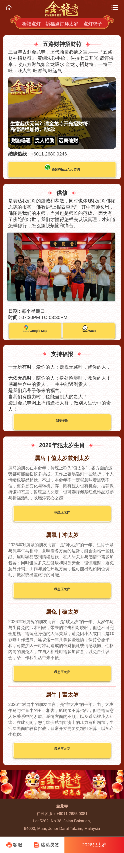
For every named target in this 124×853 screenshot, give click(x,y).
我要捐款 (62, 420)
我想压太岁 (62, 512)
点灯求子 (92, 23)
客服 (14, 845)
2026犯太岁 (94, 844)
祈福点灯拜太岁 (62, 23)
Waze (89, 329)
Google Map (35, 329)
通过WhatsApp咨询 (62, 167)
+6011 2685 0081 (71, 813)
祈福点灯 (31, 23)
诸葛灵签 (46, 845)
